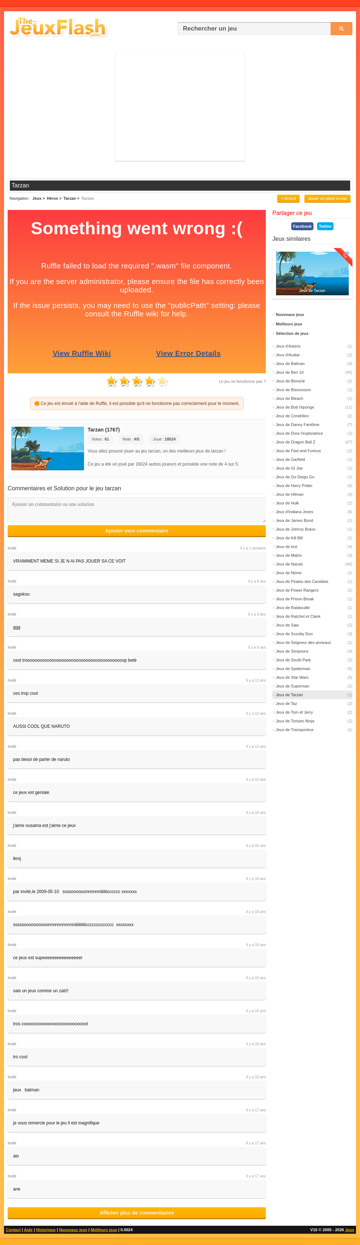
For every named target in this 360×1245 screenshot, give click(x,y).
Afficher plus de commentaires (137, 1213)
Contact (13, 1230)
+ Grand (288, 198)
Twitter (325, 226)
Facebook (302, 226)
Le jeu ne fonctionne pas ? (242, 381)
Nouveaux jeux (73, 1230)
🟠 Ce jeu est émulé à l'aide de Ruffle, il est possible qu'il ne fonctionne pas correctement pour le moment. (137, 403)
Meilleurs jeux (104, 1230)
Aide (28, 1230)
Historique (46, 1230)
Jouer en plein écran (327, 198)
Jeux (349, 1230)
